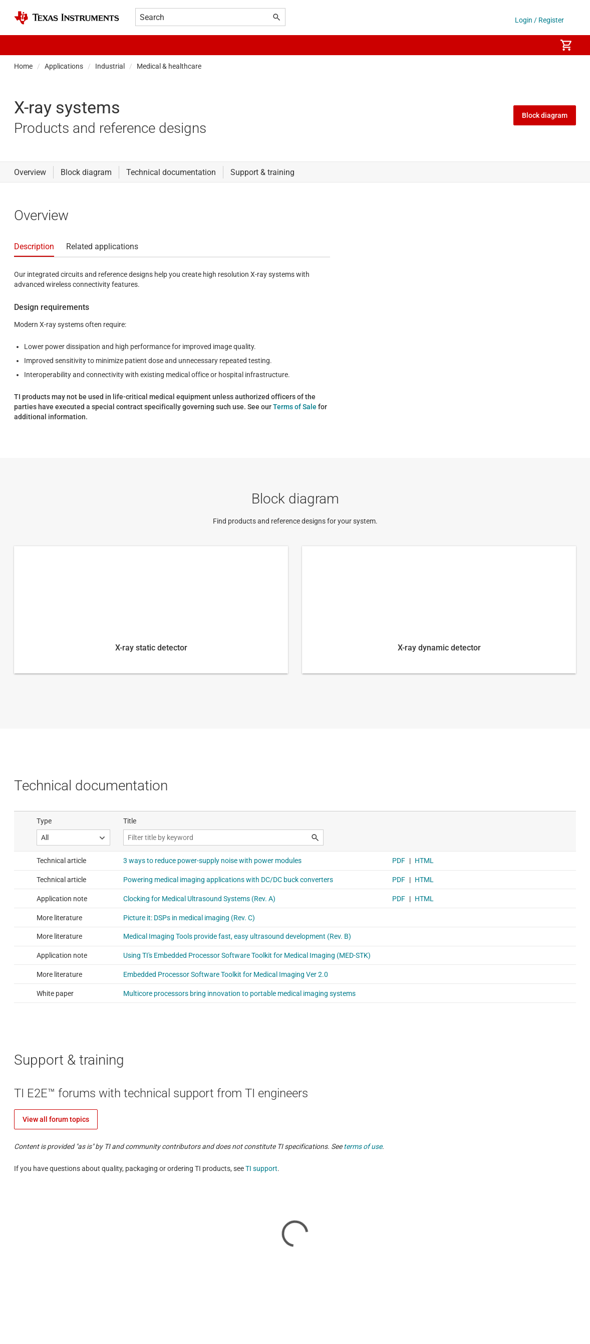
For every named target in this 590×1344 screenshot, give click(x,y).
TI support (261, 1168)
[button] (24, 45)
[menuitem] (538, 45)
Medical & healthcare (169, 66)
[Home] (66, 18)
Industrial (110, 66)
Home (23, 66)
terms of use (363, 1146)
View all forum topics (56, 1119)
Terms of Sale (295, 407)
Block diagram (544, 115)
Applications (64, 66)
